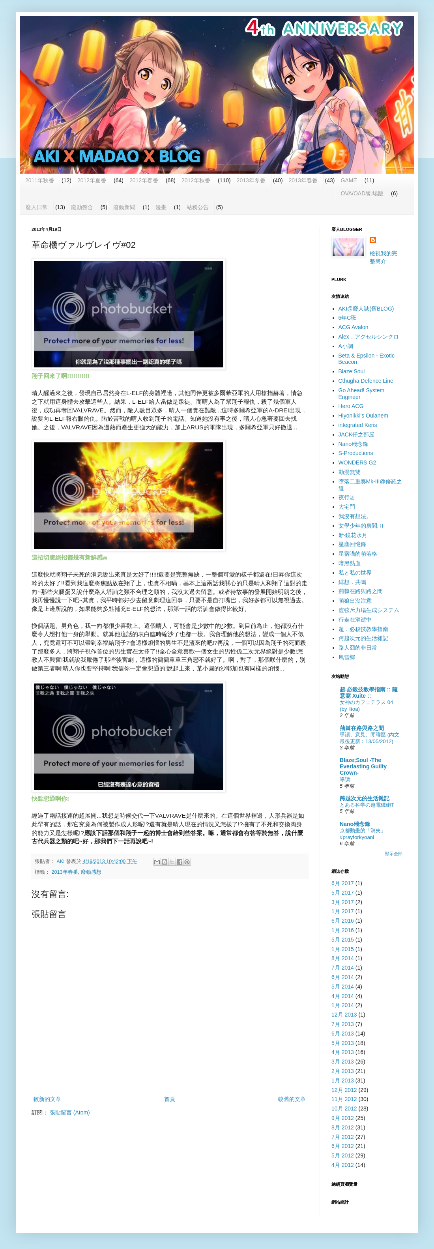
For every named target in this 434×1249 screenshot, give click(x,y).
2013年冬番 (251, 180)
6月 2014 (342, 977)
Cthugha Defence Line (366, 381)
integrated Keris (358, 425)
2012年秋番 (195, 180)
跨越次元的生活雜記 (363, 638)
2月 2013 (342, 1071)
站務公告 (198, 207)
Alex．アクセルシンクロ (369, 336)
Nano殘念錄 (353, 444)
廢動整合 (82, 207)
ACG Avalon (354, 327)
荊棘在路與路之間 (361, 591)
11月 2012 (344, 1099)
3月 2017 (342, 902)
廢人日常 (37, 207)
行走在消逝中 (355, 619)
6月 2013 (342, 1033)
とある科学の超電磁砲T (367, 805)
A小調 (346, 346)
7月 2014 (342, 967)
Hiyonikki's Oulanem (363, 415)
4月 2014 (342, 996)
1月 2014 (342, 1005)
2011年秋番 (39, 180)
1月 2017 (342, 911)
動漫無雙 (350, 472)
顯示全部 (393, 853)
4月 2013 (342, 1052)
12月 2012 (344, 1090)
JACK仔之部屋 (357, 434)
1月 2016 (342, 930)
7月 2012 (342, 1137)
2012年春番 (143, 180)
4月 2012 (342, 1165)
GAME (349, 180)
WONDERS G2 (357, 462)
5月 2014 (342, 986)
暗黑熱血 (350, 563)
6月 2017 (342, 883)
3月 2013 (342, 1061)
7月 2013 (342, 1024)
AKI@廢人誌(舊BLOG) (366, 308)
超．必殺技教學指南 (363, 629)
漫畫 (160, 207)
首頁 (169, 1099)
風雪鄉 (347, 657)
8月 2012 (342, 1127)
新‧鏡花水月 (353, 535)
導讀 (345, 779)
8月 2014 (342, 958)
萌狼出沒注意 (355, 600)
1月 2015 (342, 949)
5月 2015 (342, 939)
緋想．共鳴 (352, 582)
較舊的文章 (292, 1099)
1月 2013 (342, 1080)
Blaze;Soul (352, 371)
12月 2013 (344, 1014)
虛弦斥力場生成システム (369, 610)
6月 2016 (342, 921)
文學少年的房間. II (361, 525)
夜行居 (347, 497)
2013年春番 (303, 180)
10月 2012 (344, 1108)
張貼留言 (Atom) (70, 1112)
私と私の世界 (355, 572)
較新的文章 (47, 1099)
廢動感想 (91, 872)
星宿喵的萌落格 (358, 554)
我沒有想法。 (355, 516)
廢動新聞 (124, 207)
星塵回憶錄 (352, 544)
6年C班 (348, 318)
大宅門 (347, 507)
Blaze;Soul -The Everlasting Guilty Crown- (363, 766)
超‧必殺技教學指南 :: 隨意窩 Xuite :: (369, 692)
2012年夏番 (91, 180)
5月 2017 (342, 892)
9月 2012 (342, 1118)
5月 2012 (342, 1155)
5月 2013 (342, 1043)
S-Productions (356, 453)
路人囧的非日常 (358, 647)
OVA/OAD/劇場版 (362, 193)
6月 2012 (342, 1146)
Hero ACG (351, 406)
